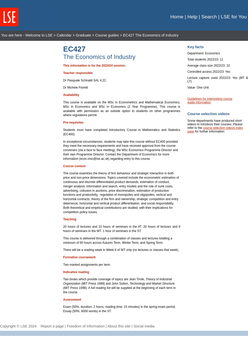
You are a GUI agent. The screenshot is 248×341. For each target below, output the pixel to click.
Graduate (83, 35)
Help (192, 16)
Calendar (64, 35)
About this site (118, 326)
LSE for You (233, 16)
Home (176, 16)
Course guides (107, 35)
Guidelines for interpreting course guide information (209, 100)
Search (209, 16)
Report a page (52, 326)
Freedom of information (86, 326)
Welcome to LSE (38, 35)
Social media (143, 326)
